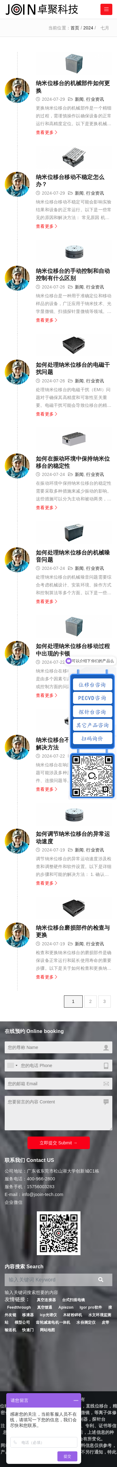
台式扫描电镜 (73, 1300)
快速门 (28, 1330)
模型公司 (22, 1322)
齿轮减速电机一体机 (53, 1322)
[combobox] (12, 1065)
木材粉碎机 (72, 1315)
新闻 (79, 99)
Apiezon (66, 1307)
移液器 (28, 1315)
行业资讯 (95, 99)
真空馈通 (44, 1307)
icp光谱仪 (48, 1315)
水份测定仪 (85, 1322)
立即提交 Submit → (58, 1142)
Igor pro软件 (91, 1307)
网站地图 (47, 1330)
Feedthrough (19, 1307)
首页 (75, 27)
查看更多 (46, 132)
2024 (88, 27)
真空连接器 (46, 1300)
